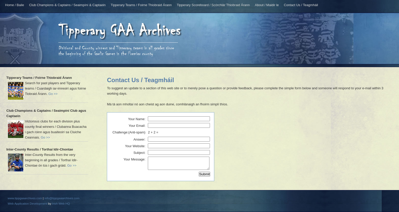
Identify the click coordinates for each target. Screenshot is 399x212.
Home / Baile (14, 5)
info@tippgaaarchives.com (62, 198)
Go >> (53, 94)
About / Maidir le (267, 5)
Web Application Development (27, 203)
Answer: (139, 139)
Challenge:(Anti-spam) (128, 132)
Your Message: (134, 159)
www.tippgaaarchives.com (25, 198)
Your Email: (137, 126)
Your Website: (135, 146)
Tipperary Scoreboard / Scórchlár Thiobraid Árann (213, 5)
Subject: (139, 153)
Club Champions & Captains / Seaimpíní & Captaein (67, 5)
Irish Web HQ (61, 203)
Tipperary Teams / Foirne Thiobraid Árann (141, 5)
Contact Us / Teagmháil (301, 5)
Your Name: (136, 119)
